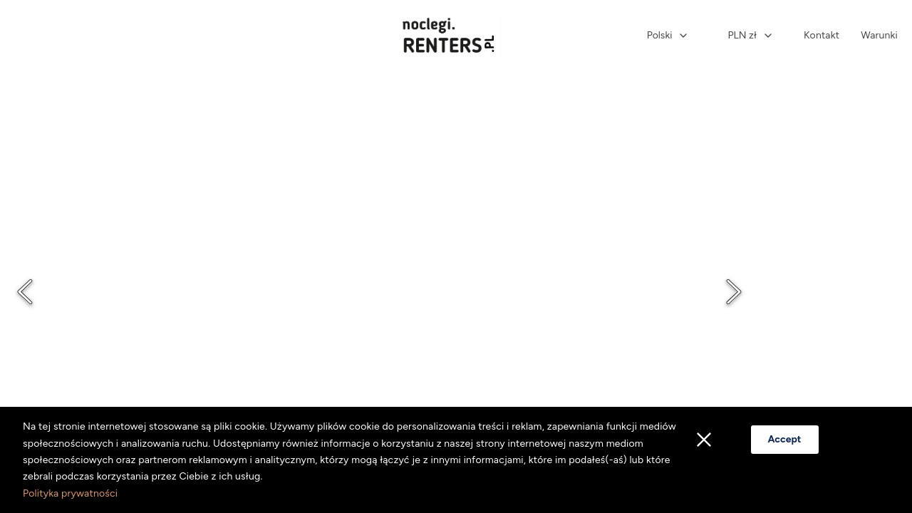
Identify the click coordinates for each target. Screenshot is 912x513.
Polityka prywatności (70, 493)
